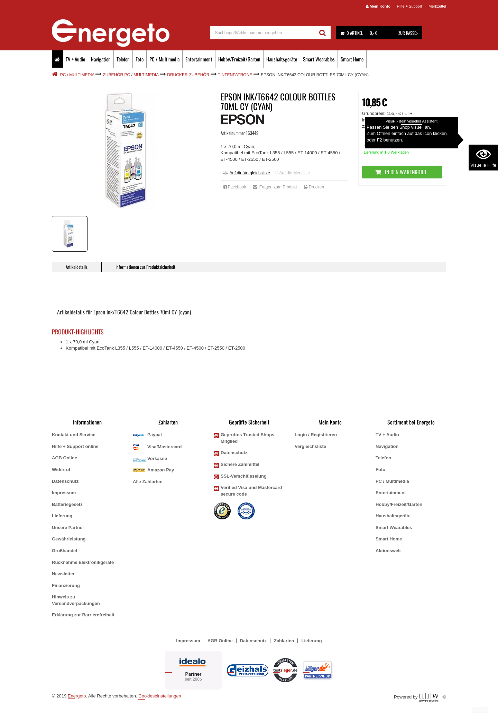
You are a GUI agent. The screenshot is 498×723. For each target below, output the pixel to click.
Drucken (314, 187)
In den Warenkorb (402, 172)
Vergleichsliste (310, 446)
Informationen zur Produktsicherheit (145, 266)
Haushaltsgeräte (281, 59)
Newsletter (63, 573)
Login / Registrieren (316, 434)
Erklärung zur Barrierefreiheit (83, 614)
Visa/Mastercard (164, 446)
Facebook (234, 187)
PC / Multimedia (164, 59)
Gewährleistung (69, 538)
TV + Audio (75, 59)
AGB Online (64, 457)
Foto (140, 59)
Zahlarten (284, 640)
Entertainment (198, 59)
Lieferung (62, 515)
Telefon (123, 59)
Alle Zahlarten (148, 481)
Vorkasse (157, 458)
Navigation (101, 59)
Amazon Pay (160, 469)
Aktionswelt (388, 550)
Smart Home (352, 59)
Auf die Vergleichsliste (246, 172)
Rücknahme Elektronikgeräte (83, 562)
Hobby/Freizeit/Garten (239, 59)
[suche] (262, 32)
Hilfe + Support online (75, 446)
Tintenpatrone (235, 74)
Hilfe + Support (409, 6)
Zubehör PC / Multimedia (131, 74)
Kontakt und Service (73, 434)
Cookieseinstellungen (159, 695)
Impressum (64, 492)
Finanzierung (66, 585)
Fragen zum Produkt (275, 187)
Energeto (77, 695)
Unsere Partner (68, 527)
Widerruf (61, 469)
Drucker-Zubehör (188, 74)
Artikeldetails (76, 266)
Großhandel (64, 550)
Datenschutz (65, 481)
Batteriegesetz (67, 504)
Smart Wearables (319, 59)
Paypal (154, 434)
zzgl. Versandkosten (409, 126)
